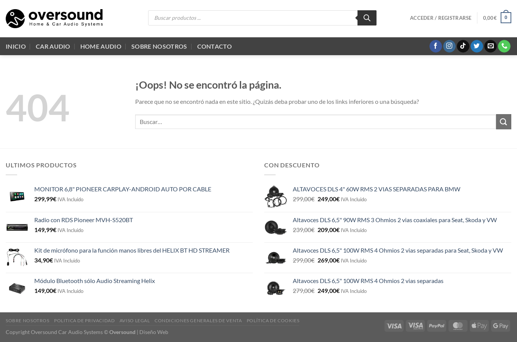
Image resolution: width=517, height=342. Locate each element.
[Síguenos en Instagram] (449, 46)
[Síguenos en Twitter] (477, 46)
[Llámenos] (504, 46)
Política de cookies (273, 320)
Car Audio (53, 46)
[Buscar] (367, 17)
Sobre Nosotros (159, 46)
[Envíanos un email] (490, 46)
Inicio (16, 46)
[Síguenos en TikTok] (463, 46)
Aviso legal (135, 320)
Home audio (100, 46)
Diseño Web (153, 332)
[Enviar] (503, 121)
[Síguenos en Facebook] (435, 46)
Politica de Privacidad (84, 320)
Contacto (214, 46)
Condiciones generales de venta (198, 320)
